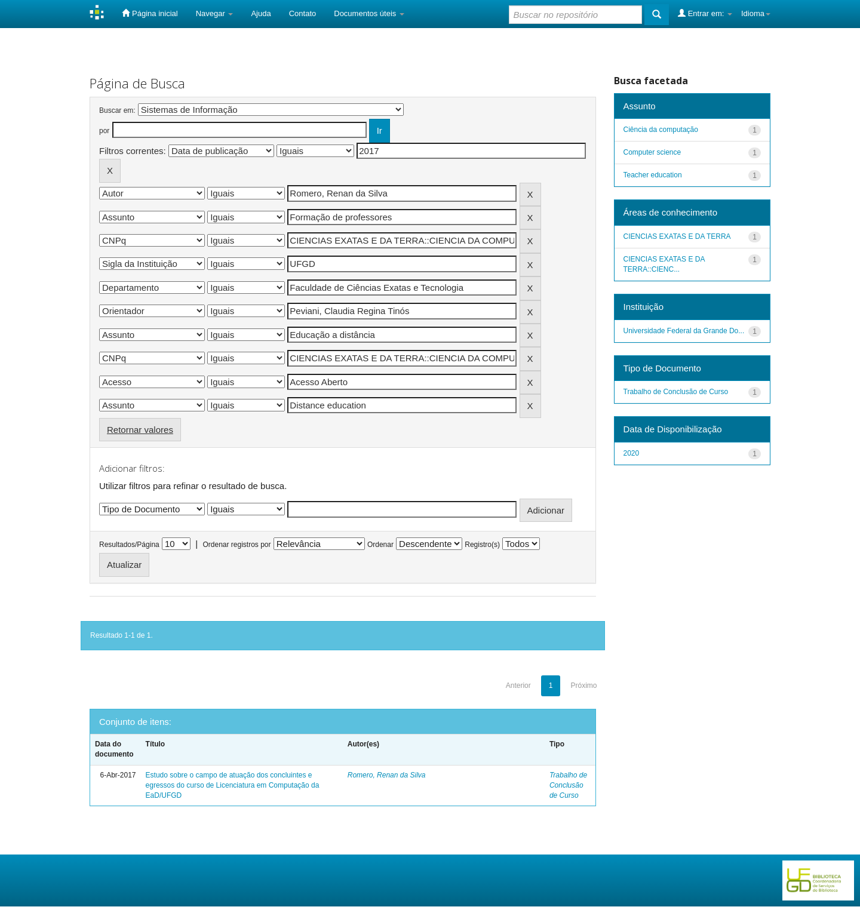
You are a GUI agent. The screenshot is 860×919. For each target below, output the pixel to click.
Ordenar (380, 544)
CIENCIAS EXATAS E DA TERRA (677, 236)
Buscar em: (117, 110)
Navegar (215, 13)
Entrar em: (705, 13)
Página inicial (149, 13)
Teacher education (653, 175)
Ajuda (261, 13)
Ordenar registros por (236, 544)
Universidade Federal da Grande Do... (684, 331)
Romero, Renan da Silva (387, 775)
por (104, 131)
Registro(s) (482, 544)
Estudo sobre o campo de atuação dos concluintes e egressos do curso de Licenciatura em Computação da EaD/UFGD (233, 785)
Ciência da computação (661, 129)
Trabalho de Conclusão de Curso (568, 785)
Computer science (652, 152)
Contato (303, 13)
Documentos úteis (369, 13)
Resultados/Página (129, 544)
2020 (632, 453)
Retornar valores (140, 430)
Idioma (755, 13)
